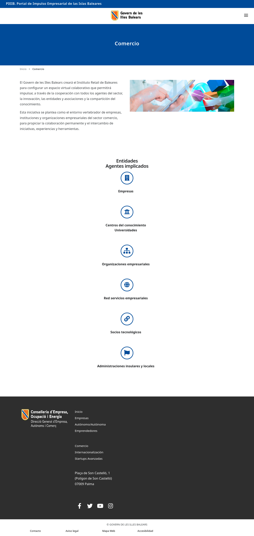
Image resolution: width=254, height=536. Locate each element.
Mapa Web (108, 531)
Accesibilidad (145, 531)
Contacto (35, 531)
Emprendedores (86, 431)
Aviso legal (71, 531)
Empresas (82, 418)
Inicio (23, 69)
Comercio (81, 446)
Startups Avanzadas (88, 458)
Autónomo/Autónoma (90, 424)
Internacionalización (89, 452)
